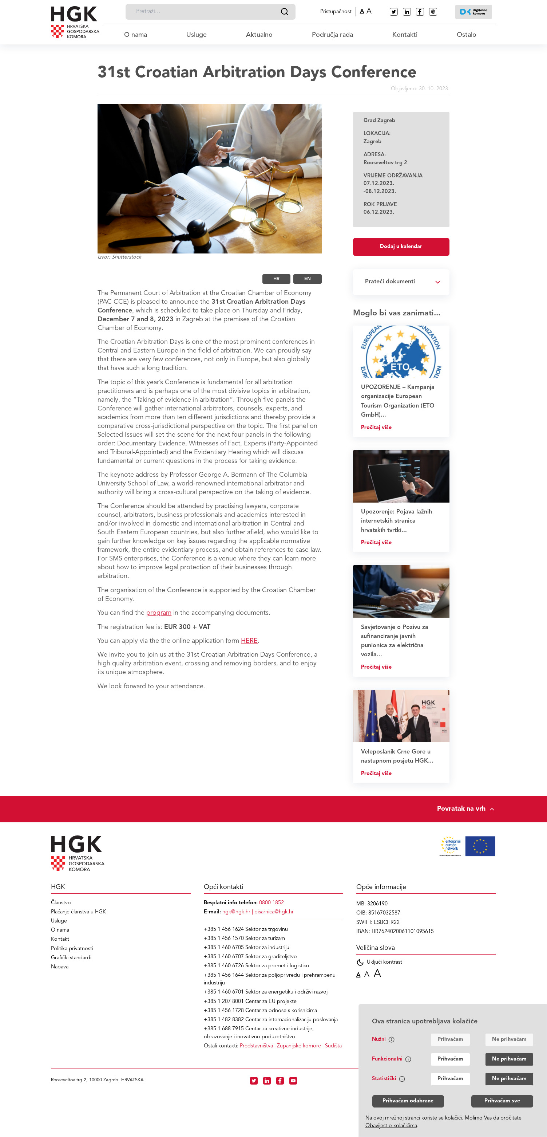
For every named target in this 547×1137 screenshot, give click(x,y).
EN (307, 278)
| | (291, 1046)
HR (276, 278)
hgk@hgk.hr (236, 912)
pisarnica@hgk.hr (274, 912)
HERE (249, 641)
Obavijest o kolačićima (391, 1126)
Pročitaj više (376, 427)
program (158, 613)
